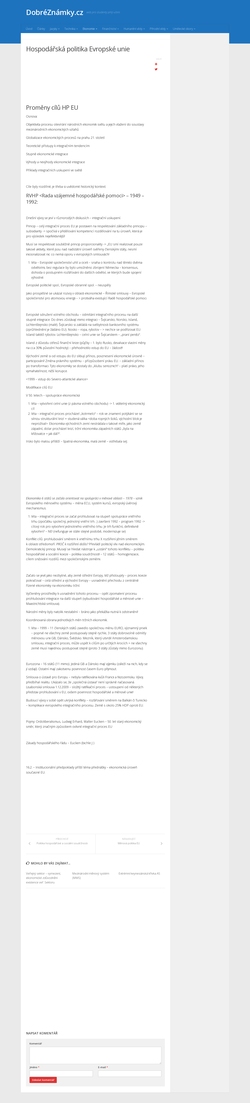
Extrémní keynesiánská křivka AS (139, 873)
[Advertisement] (87, 79)
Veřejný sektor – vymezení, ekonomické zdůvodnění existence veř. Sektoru (43, 877)
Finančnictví (109, 29)
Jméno (34, 1067)
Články (41, 29)
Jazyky (53, 29)
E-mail (103, 1067)
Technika (69, 29)
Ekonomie (89, 29)
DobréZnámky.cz (54, 12)
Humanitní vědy (133, 29)
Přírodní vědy (158, 29)
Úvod (29, 29)
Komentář (36, 1043)
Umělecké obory (183, 29)
